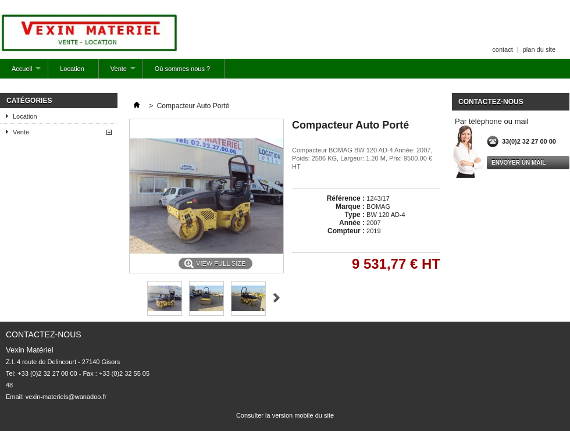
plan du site (539, 49)
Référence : (346, 198)
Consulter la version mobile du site (285, 415)
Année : (352, 223)
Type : (355, 215)
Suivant (277, 298)
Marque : (350, 206)
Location (72, 68)
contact (502, 49)
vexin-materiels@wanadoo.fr (66, 396)
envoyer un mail (518, 162)
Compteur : (346, 231)
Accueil (20, 72)
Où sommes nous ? (182, 68)
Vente (117, 72)
